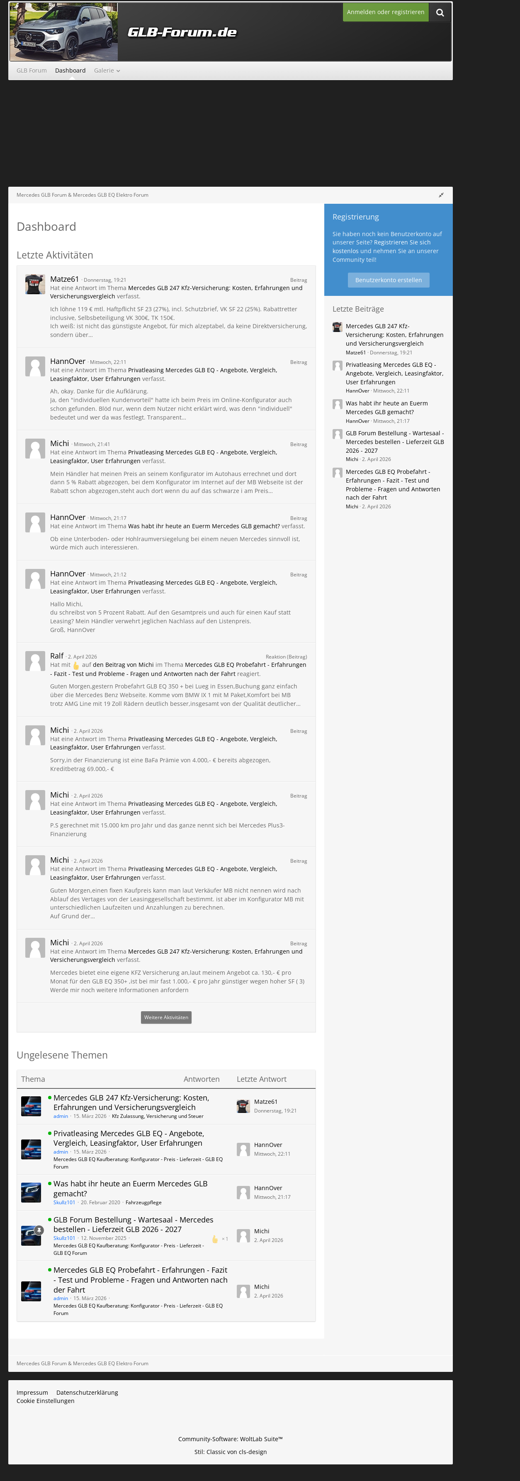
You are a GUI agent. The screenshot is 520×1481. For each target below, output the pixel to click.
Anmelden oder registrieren (386, 12)
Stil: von (230, 1452)
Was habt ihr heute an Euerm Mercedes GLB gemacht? (204, 526)
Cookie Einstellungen (46, 1401)
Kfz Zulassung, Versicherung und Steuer (158, 1116)
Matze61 (64, 279)
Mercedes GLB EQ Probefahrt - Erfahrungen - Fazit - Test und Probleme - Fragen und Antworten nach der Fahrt (140, 1279)
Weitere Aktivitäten (166, 1017)
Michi (59, 443)
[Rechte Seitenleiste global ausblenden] (441, 195)
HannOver (67, 361)
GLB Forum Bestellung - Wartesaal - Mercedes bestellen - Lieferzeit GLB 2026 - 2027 (133, 1225)
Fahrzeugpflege (144, 1202)
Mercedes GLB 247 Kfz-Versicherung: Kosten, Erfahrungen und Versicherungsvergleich (131, 1103)
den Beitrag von (123, 665)
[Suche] (440, 12)
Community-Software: (230, 1439)
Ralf (56, 656)
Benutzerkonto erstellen (388, 280)
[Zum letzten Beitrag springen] (243, 1106)
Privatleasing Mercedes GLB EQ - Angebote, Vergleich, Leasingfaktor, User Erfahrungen (128, 1138)
